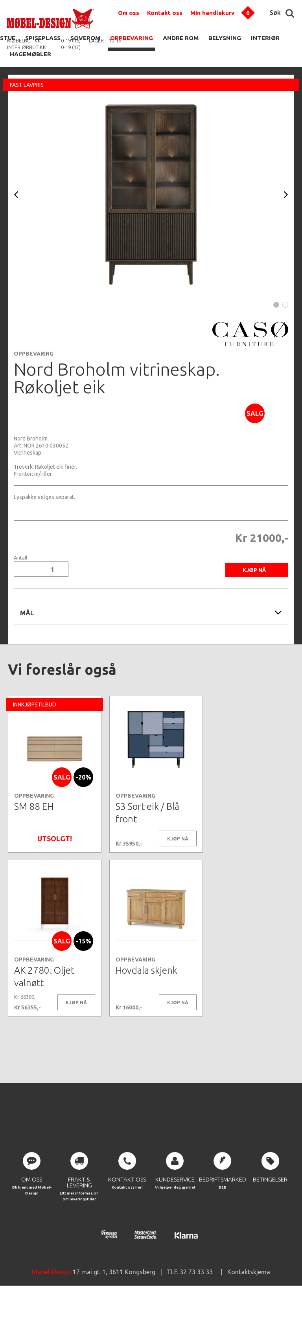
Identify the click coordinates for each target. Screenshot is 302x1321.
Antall (20, 557)
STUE (7, 38)
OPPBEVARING (131, 38)
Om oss (128, 12)
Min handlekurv (212, 12)
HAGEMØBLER (30, 54)
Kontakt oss (164, 12)
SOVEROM (85, 38)
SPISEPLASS (43, 38)
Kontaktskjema (248, 1297)
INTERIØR (265, 38)
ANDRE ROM (181, 38)
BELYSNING (224, 38)
